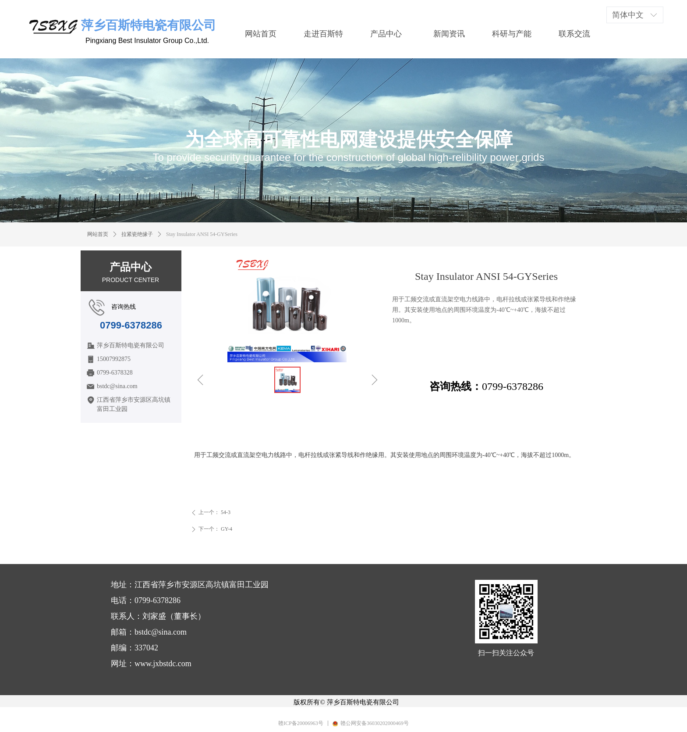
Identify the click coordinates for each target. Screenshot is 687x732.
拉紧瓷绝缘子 (137, 234)
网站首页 (97, 234)
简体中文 (628, 15)
